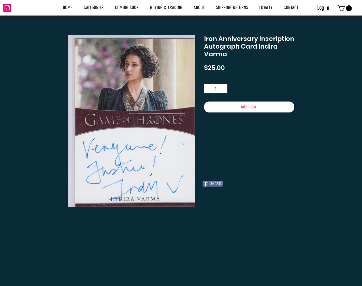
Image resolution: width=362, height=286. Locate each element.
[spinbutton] (215, 88)
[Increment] (223, 88)
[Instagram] (7, 8)
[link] (345, 8)
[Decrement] (208, 88)
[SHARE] (212, 184)
